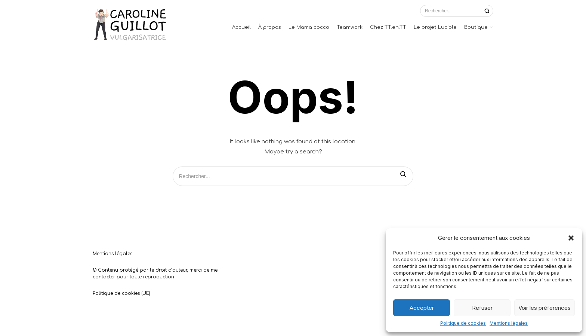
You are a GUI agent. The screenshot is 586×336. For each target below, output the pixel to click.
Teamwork (350, 27)
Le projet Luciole (435, 27)
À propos (269, 27)
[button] (571, 238)
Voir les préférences (544, 307)
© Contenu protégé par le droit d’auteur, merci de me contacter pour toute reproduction (155, 274)
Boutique (476, 27)
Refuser (482, 307)
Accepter (422, 307)
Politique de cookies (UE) (121, 293)
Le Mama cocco (309, 27)
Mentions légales (509, 323)
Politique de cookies (463, 323)
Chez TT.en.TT (388, 27)
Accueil (241, 27)
